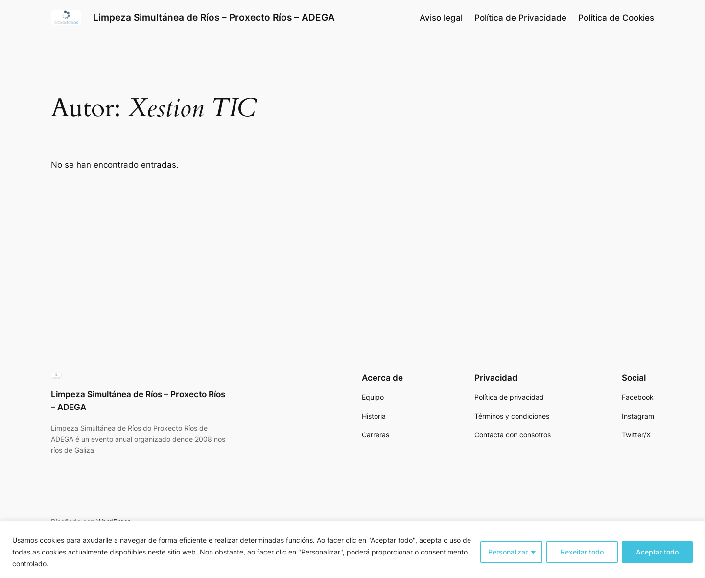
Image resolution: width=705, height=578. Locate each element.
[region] (352, 549)
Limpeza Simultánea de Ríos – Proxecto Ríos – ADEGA (214, 17)
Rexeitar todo (582, 552)
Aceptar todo (657, 552)
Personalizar (508, 552)
